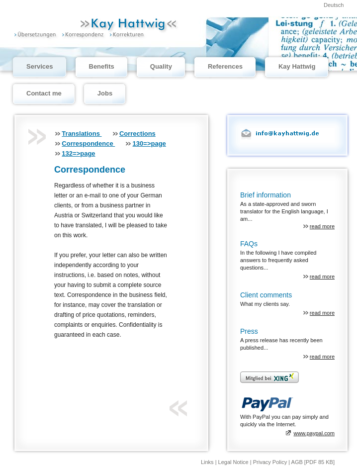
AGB (297, 462)
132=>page (78, 153)
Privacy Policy (271, 462)
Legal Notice (234, 462)
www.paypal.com (314, 433)
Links (208, 462)
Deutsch (334, 5)
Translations (81, 133)
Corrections (137, 133)
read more (322, 226)
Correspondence (88, 143)
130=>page (149, 143)
